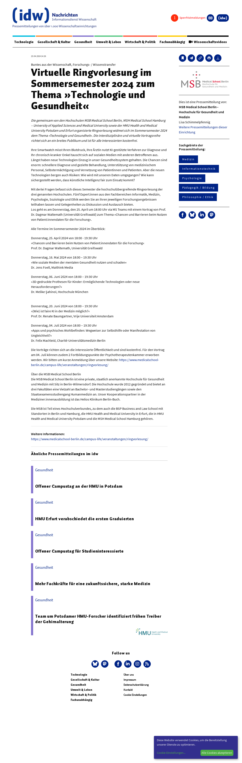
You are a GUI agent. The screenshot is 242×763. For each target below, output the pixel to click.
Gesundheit (83, 42)
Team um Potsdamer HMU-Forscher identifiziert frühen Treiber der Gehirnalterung (98, 619)
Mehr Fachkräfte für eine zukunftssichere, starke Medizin (92, 583)
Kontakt (128, 690)
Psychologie (192, 178)
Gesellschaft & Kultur (54, 42)
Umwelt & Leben (108, 42)
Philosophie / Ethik (197, 197)
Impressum (130, 680)
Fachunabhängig (172, 42)
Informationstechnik (198, 169)
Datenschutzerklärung (136, 685)
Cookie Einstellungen (135, 695)
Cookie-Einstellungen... (171, 753)
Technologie (24, 42)
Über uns (129, 674)
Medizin (188, 159)
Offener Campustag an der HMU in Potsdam (78, 486)
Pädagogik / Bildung (198, 187)
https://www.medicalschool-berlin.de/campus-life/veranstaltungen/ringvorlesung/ (89, 439)
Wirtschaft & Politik (140, 42)
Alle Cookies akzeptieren (217, 753)
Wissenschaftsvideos (208, 42)
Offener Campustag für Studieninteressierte (79, 551)
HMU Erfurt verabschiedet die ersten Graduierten (84, 519)
